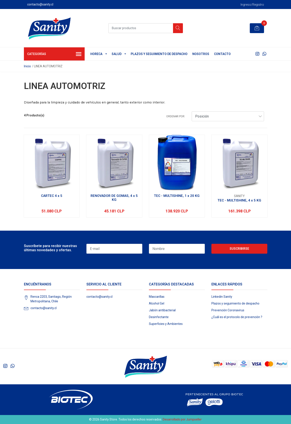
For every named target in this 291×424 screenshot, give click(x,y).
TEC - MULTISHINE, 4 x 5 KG (239, 200)
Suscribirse (239, 248)
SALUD (116, 54)
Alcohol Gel (156, 303)
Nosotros (200, 54)
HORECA (96, 54)
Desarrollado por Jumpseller (182, 419)
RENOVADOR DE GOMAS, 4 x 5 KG (114, 198)
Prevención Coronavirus (227, 310)
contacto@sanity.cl (43, 308)
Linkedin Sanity (221, 296)
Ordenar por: (175, 116)
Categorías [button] (54, 54)
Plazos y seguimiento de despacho (159, 54)
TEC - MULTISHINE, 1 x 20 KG (177, 196)
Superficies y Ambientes (166, 324)
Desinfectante (159, 317)
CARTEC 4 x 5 (51, 196)
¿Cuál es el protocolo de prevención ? (236, 317)
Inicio (27, 66)
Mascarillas (156, 296)
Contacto (222, 54)
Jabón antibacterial (162, 310)
